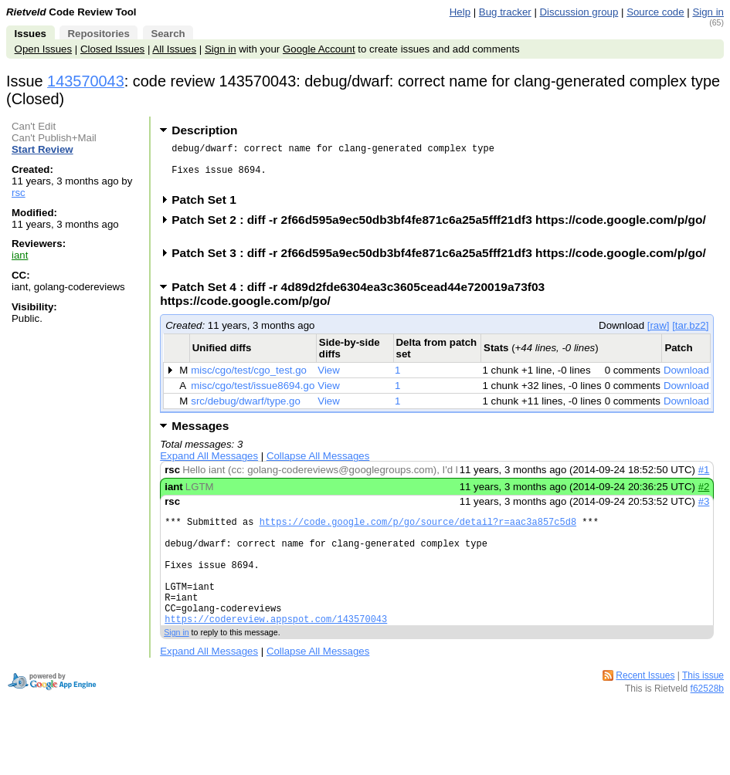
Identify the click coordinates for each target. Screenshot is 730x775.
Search (168, 33)
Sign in (708, 12)
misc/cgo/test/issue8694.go (252, 395)
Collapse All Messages (318, 465)
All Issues (174, 49)
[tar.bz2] (690, 334)
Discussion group (579, 12)
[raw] (658, 334)
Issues (30, 33)
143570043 (85, 81)
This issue (703, 707)
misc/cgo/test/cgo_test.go (249, 379)
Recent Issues (645, 707)
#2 (704, 496)
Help (460, 12)
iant (20, 255)
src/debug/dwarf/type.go (245, 410)
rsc (18, 192)
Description (204, 130)
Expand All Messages (209, 465)
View (328, 379)
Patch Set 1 (208, 208)
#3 (704, 510)
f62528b (707, 721)
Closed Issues (112, 49)
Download (686, 379)
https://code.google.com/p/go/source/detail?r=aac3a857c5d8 (418, 533)
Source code (655, 12)
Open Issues (43, 49)
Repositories (98, 33)
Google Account (319, 49)
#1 (704, 479)
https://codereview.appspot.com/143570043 (276, 651)
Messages (200, 435)
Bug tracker (505, 12)
